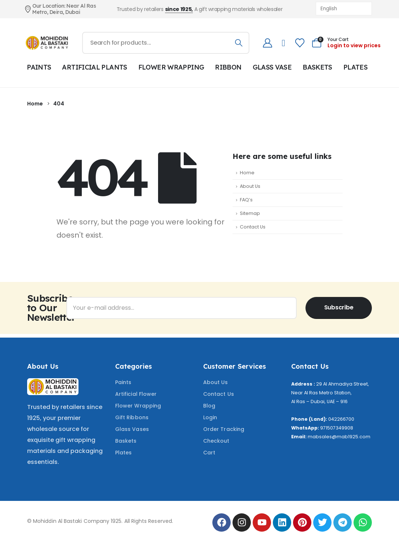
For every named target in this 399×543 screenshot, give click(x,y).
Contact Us (253, 227)
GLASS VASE (272, 67)
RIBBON (228, 67)
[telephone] (283, 43)
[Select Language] (344, 8)
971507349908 (336, 428)
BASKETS (317, 67)
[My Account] (267, 43)
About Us (250, 186)
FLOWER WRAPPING (171, 67)
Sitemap (250, 213)
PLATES (355, 67)
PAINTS (39, 67)
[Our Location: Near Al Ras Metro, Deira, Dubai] (64, 9)
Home (247, 173)
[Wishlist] (299, 43)
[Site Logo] (47, 43)
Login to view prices (354, 45)
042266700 (341, 419)
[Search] (238, 43)
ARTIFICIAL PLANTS (94, 67)
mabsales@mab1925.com (339, 437)
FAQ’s (246, 200)
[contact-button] (338, 308)
